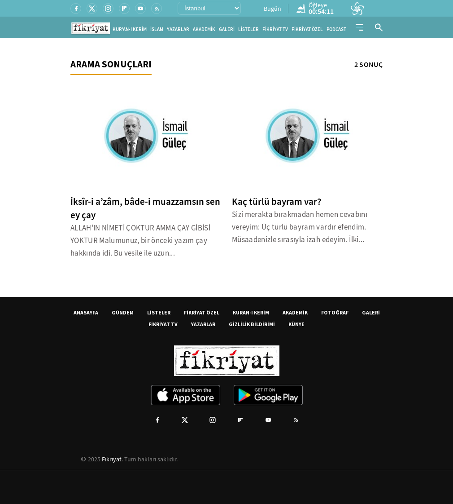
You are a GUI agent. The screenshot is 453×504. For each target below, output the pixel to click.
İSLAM (156, 29)
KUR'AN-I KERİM (130, 29)
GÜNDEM (123, 312)
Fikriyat (112, 459)
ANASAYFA (86, 312)
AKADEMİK (204, 29)
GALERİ (227, 29)
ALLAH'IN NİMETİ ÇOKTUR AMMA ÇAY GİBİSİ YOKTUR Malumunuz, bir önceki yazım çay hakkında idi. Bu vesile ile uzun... (140, 240)
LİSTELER (248, 29)
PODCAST (336, 29)
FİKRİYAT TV (275, 29)
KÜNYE (296, 324)
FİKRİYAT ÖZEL (307, 29)
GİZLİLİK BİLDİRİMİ (252, 324)
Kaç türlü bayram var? (276, 201)
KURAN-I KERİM (251, 312)
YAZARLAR (178, 29)
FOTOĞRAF (334, 312)
